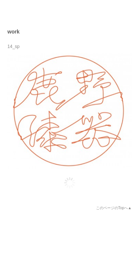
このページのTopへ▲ (114, 208)
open (126, 12)
